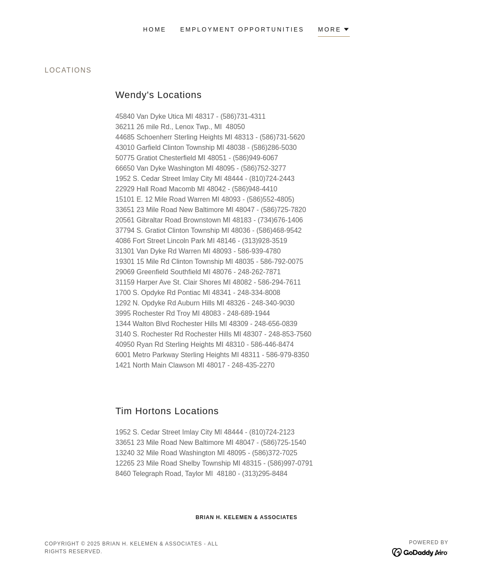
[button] (334, 30)
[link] (420, 552)
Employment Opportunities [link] (242, 29)
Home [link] (154, 29)
